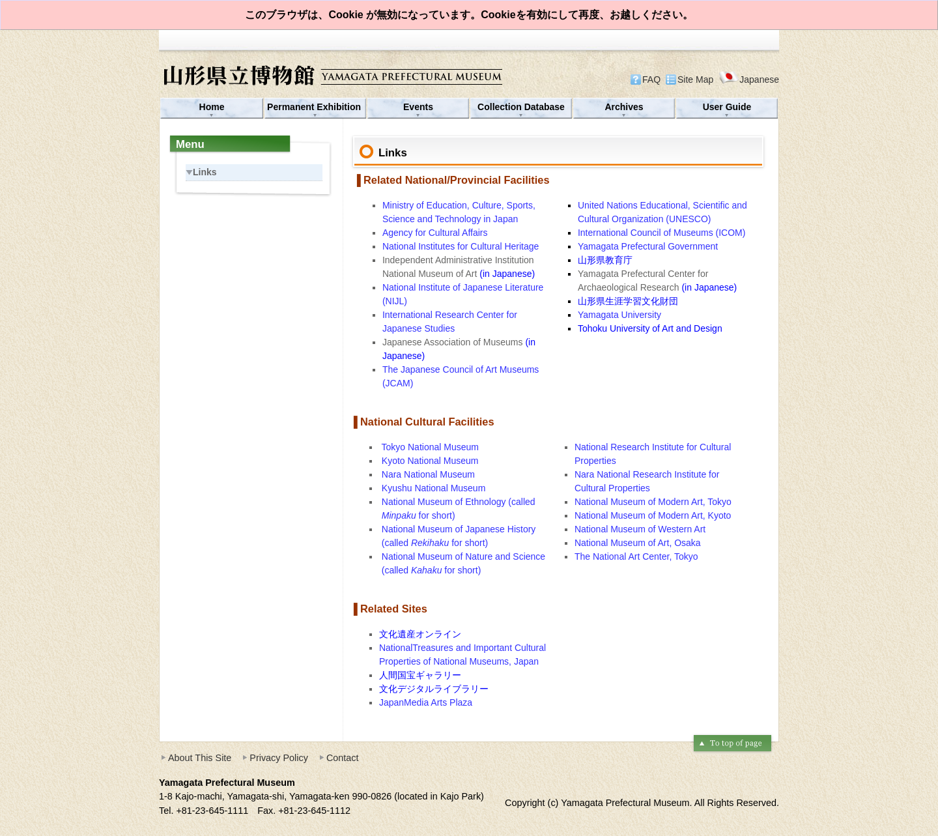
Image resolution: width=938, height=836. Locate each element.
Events (418, 107)
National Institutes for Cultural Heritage (460, 246)
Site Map (695, 79)
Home (212, 107)
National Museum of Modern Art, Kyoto (653, 515)
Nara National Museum (428, 474)
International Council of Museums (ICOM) (662, 232)
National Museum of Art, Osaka (638, 543)
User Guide (727, 107)
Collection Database (521, 107)
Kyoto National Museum (430, 460)
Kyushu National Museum (434, 488)
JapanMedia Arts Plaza (425, 702)
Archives (623, 107)
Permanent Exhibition (315, 107)
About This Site (199, 758)
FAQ (651, 79)
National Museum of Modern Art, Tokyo (653, 502)
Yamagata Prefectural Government (648, 246)
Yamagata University (619, 315)
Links (201, 172)
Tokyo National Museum (430, 447)
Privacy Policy (278, 758)
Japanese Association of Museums (453, 342)
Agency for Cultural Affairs (436, 232)
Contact (342, 758)
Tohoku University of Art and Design (650, 328)
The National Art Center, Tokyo (636, 556)
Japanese (748, 79)
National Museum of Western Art (640, 529)
